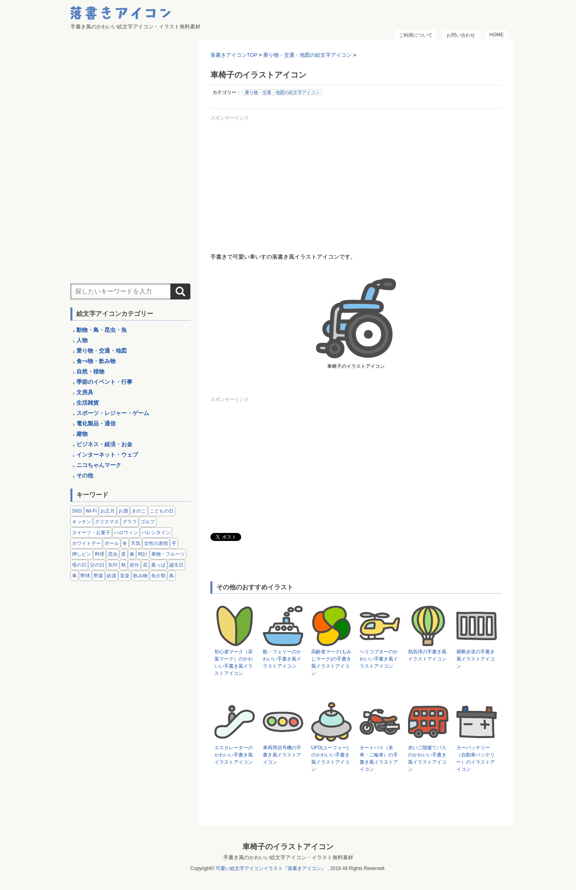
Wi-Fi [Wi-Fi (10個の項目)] (91, 511)
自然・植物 (90, 371)
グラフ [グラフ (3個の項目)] (129, 522)
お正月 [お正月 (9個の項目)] (107, 511)
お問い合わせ (460, 35)
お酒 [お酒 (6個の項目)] (123, 511)
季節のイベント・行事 (104, 382)
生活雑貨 (87, 402)
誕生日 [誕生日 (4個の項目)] (176, 565)
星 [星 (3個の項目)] (123, 554)
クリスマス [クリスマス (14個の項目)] (107, 522)
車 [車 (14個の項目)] (74, 576)
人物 (82, 340)
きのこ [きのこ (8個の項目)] (139, 511)
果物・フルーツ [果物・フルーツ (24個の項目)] (168, 554)
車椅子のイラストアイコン (288, 846)
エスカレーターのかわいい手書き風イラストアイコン (233, 755)
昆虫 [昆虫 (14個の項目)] (113, 554)
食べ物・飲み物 (96, 361)
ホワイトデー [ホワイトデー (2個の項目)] (86, 543)
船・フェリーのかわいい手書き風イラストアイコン (282, 659)
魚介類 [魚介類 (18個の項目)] (158, 576)
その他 (84, 475)
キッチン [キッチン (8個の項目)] (81, 522)
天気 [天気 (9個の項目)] (135, 543)
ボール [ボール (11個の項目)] (111, 543)
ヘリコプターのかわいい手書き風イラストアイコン (379, 659)
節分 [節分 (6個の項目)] (134, 565)
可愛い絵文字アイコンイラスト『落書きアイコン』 (271, 868)
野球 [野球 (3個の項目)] (85, 576)
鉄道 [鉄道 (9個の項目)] (111, 576)
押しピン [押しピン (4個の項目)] (81, 554)
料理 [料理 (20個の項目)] (99, 554)
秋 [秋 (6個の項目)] (123, 565)
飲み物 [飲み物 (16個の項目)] (140, 576)
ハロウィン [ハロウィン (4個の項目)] (126, 532)
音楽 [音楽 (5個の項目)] (125, 576)
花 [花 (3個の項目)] (145, 565)
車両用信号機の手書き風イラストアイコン (282, 755)
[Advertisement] (356, 179)
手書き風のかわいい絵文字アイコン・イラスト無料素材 (288, 857)
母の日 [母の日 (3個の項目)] (79, 565)
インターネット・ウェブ (107, 454)
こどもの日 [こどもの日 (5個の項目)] (162, 511)
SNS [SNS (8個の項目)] (77, 511)
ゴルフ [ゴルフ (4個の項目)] (147, 522)
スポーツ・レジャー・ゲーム (112, 413)
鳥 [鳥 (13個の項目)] (171, 576)
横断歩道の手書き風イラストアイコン (475, 659)
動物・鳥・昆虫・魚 (101, 330)
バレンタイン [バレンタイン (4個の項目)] (156, 532)
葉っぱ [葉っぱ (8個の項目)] (158, 565)
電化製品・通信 (96, 423)
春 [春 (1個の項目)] (132, 554)
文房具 (84, 392)
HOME (496, 35)
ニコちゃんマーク (98, 465)
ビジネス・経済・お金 (104, 444)
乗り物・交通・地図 (101, 350)
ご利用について (415, 35)
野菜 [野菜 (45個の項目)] (98, 576)
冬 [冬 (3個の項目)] (124, 543)
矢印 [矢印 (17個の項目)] (113, 565)
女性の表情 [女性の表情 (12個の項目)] (156, 543)
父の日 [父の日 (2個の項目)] (97, 565)
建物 (82, 434)
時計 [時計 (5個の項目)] (143, 554)
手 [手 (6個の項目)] (174, 543)
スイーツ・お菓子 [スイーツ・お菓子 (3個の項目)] (91, 532)
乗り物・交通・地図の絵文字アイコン (282, 92)
